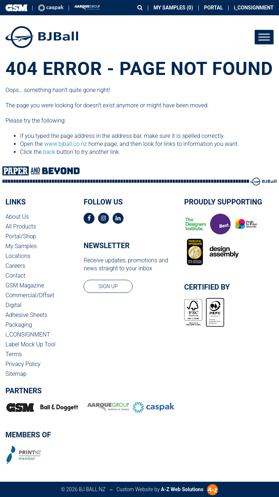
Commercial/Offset (29, 295)
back (49, 151)
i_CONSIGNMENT (254, 8)
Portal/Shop (20, 236)
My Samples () (173, 8)
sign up (108, 286)
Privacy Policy (22, 364)
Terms (13, 354)
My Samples (21, 246)
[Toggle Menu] (264, 36)
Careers (15, 265)
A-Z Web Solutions (182, 489)
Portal (213, 8)
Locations (18, 256)
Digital (13, 305)
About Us (17, 216)
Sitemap (16, 373)
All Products (20, 226)
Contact (15, 275)
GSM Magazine (24, 285)
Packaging (18, 324)
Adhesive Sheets (26, 314)
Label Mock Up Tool (30, 344)
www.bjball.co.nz (65, 143)
